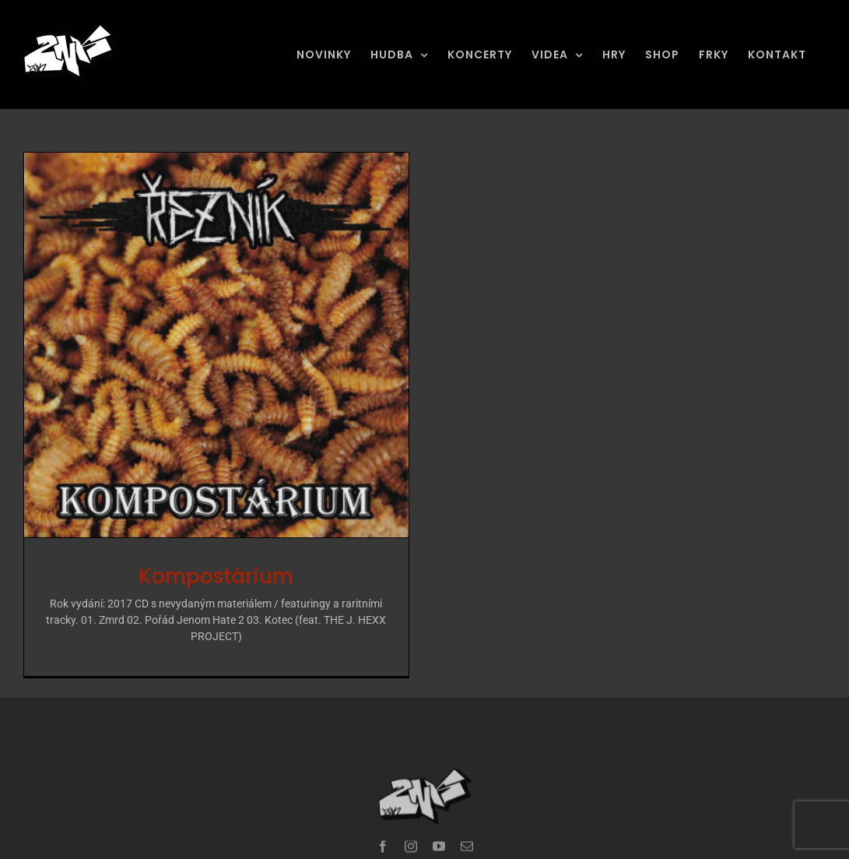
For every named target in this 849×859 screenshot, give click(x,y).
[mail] (467, 829)
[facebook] (383, 829)
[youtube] (439, 829)
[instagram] (411, 829)
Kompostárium (216, 576)
